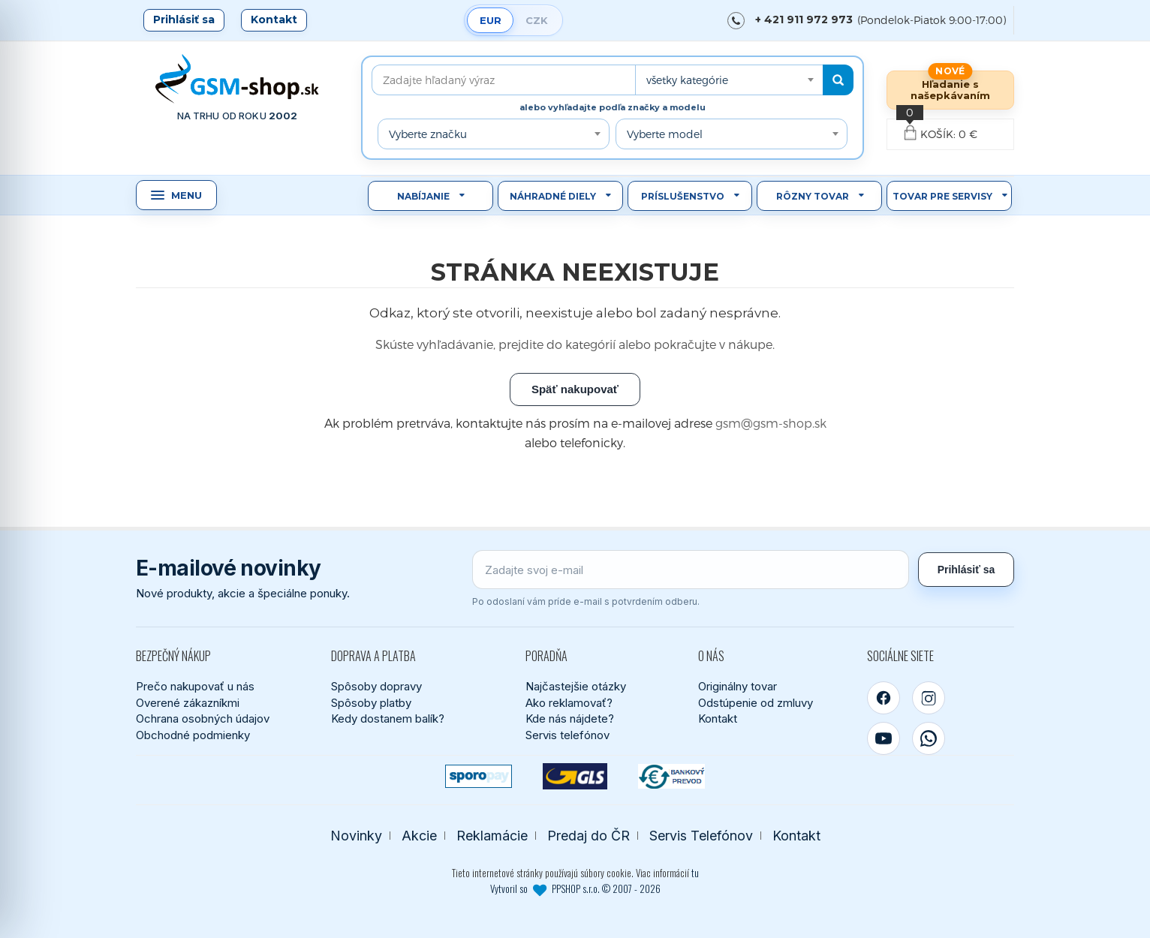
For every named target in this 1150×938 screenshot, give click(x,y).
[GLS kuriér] (575, 776)
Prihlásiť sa (184, 19)
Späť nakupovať (575, 389)
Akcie (419, 835)
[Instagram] (928, 697)
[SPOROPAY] (478, 776)
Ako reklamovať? (569, 703)
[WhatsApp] (928, 738)
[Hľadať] (838, 80)
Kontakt (274, 19)
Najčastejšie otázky (575, 686)
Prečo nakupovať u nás (195, 686)
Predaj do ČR (588, 835)
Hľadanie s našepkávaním (950, 89)
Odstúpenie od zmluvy (755, 703)
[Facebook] (883, 697)
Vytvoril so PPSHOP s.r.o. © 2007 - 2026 (575, 888)
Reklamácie (492, 835)
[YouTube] (883, 738)
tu (695, 872)
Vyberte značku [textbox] (428, 134)
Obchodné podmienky (193, 735)
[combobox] (729, 80)
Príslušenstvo (682, 196)
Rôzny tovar (812, 196)
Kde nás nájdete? (569, 718)
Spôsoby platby (371, 703)
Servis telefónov (567, 735)
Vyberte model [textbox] (665, 134)
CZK (536, 20)
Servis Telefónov (701, 835)
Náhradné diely (553, 196)
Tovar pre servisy (942, 196)
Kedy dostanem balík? (387, 718)
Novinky (356, 835)
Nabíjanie (423, 196)
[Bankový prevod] (671, 776)
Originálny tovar (737, 686)
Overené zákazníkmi (187, 703)
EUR (490, 20)
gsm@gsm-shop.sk (770, 423)
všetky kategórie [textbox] (687, 80)
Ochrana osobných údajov (202, 718)
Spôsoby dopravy (376, 686)
